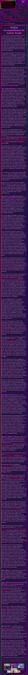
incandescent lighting (6, 466)
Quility (4, 174)
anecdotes (3, 185)
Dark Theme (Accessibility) (8, 6)
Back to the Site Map (18, 661)
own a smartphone (11, 340)
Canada (17, 478)
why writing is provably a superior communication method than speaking (13, 529)
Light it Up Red (8, 5)
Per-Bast (20, 8)
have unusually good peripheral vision (12, 277)
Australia (12, 478)
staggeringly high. (6, 590)
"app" (16, 338)
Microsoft (3, 607)
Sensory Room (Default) (8, 3)
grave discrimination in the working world (13, 508)
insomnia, (19, 105)
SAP (10, 607)
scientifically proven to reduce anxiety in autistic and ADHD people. (13, 140)
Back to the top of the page (9, 659)
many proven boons (13, 84)
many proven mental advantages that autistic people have (14, 586)
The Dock (11, 23)
